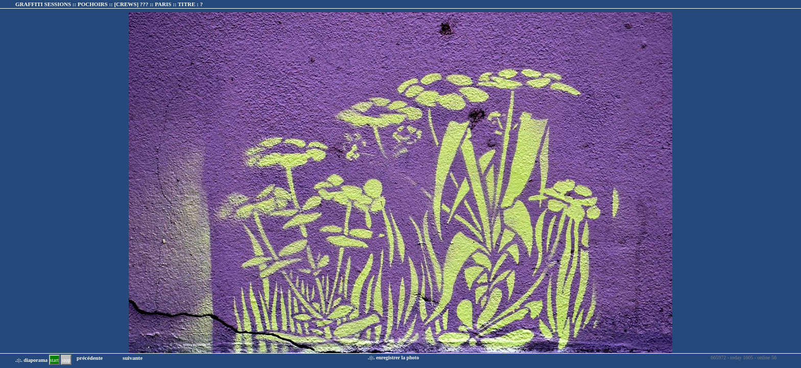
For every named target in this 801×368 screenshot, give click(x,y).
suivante (133, 358)
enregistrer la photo (397, 357)
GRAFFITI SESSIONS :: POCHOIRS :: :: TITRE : (109, 4)
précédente (90, 358)
